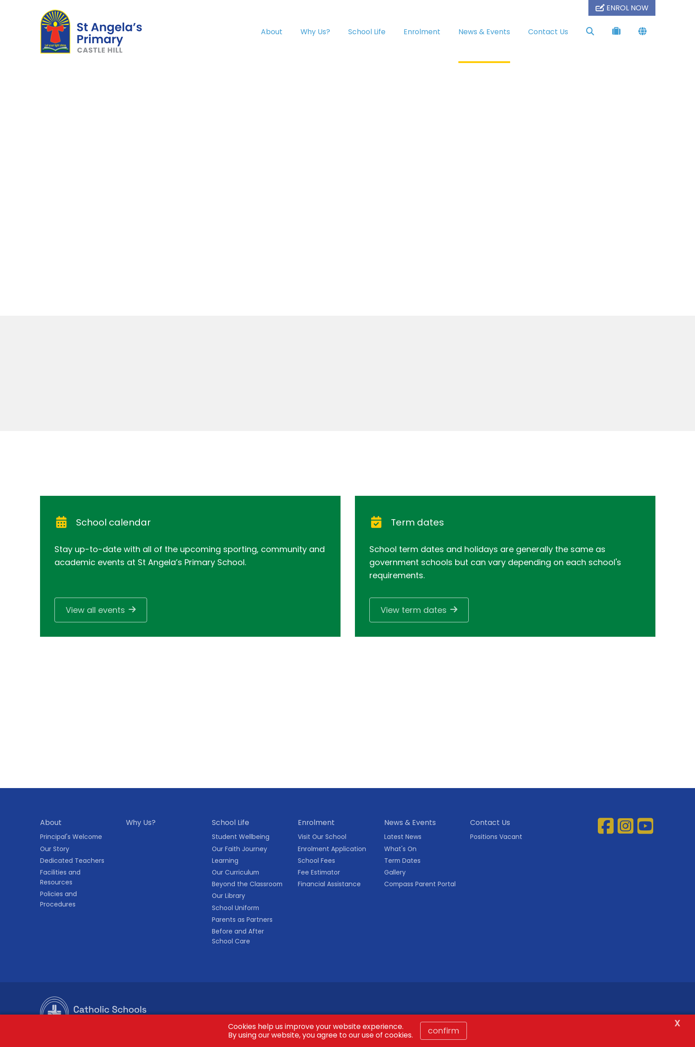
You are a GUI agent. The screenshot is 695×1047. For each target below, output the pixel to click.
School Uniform (235, 910)
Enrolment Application (332, 851)
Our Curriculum (235, 874)
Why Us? (315, 32)
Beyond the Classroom (247, 886)
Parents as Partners (242, 921)
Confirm (443, 1030)
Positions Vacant (496, 839)
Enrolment (422, 32)
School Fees (316, 862)
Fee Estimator (319, 874)
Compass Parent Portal (420, 886)
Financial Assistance (329, 886)
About (271, 32)
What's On (400, 851)
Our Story (54, 851)
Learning (225, 862)
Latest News (402, 839)
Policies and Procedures (58, 901)
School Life (367, 32)
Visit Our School (322, 839)
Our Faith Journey (239, 851)
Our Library (228, 898)
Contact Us (548, 32)
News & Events (484, 32)
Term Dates (402, 862)
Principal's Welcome (71, 839)
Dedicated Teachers (72, 862)
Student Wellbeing (240, 839)
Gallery (395, 874)
